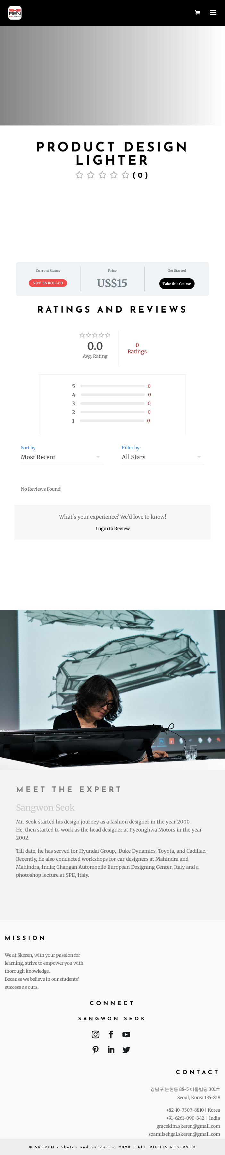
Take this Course (176, 284)
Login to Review (113, 528)
